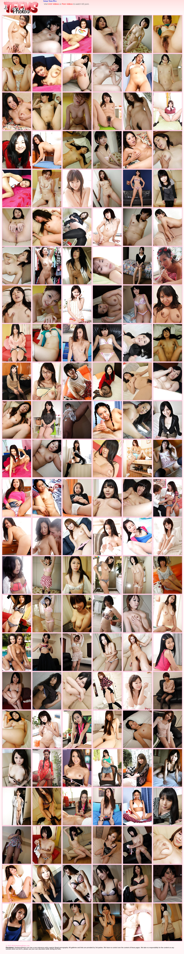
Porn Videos (67, 4)
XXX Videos (53, 4)
